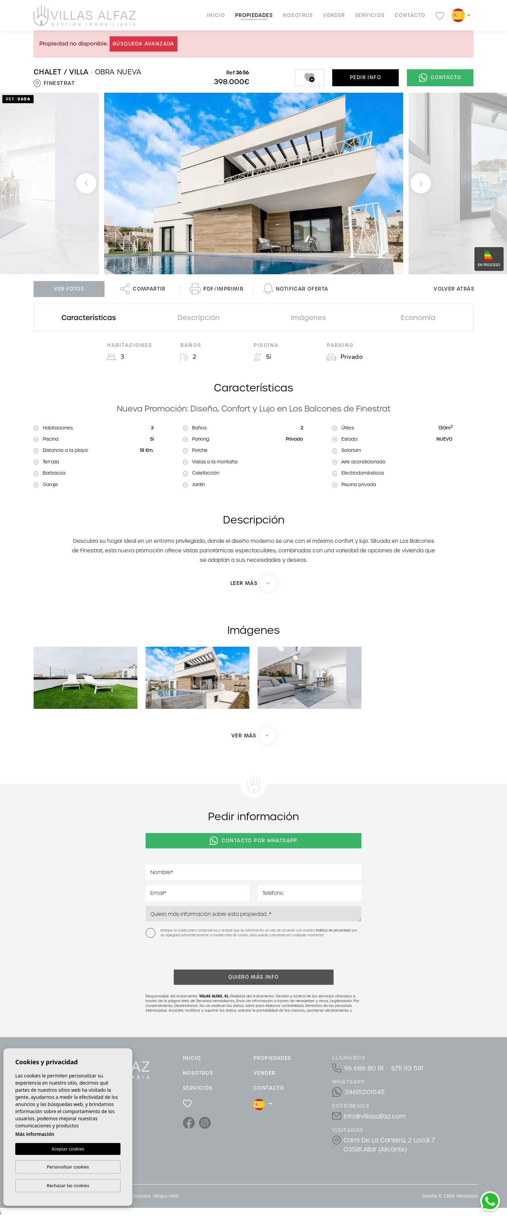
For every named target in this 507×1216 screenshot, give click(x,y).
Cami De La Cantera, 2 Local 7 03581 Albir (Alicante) (389, 1144)
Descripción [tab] (198, 317)
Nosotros (298, 15)
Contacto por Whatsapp (253, 841)
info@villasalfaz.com (375, 1116)
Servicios (370, 15)
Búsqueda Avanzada (143, 44)
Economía (418, 317)
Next (421, 183)
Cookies (141, 1196)
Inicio (216, 15)
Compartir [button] (143, 288)
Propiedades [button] (254, 15)
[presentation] (182, 955)
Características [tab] (88, 317)
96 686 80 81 (363, 1068)
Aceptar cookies (68, 1149)
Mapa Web (166, 1196)
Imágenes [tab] (308, 317)
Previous (86, 183)
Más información (34, 1134)
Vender (334, 15)
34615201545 (364, 1092)
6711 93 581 (407, 1068)
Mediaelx (466, 1196)
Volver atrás (454, 289)
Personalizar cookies (68, 1167)
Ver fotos (69, 289)
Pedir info (365, 77)
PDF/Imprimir (216, 288)
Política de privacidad (333, 930)
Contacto (410, 15)
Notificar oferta (295, 288)
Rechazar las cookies (67, 1185)
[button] (253, 735)
